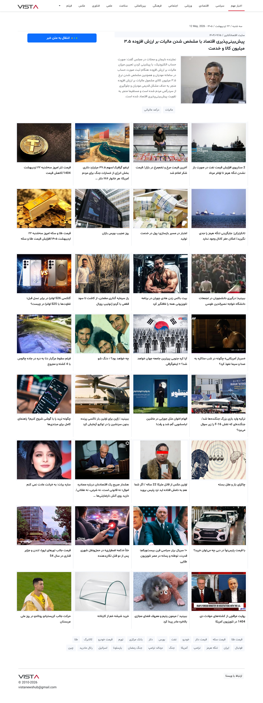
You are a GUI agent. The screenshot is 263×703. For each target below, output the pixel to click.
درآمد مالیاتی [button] (151, 110)
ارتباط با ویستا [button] (233, 676)
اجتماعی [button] (173, 6)
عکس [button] (82, 6)
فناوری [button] (96, 6)
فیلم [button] (69, 6)
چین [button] (71, 648)
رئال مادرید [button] (86, 648)
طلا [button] (76, 640)
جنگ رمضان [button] (135, 648)
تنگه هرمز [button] (212, 648)
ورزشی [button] (188, 6)
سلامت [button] (123, 6)
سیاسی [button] (220, 6)
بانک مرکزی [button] (136, 640)
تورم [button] (120, 640)
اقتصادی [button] (204, 6)
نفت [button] (174, 640)
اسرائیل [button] (102, 648)
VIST (28, 5)
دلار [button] (151, 640)
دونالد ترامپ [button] (155, 648)
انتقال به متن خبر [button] (62, 38)
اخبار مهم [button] (236, 6)
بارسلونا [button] (117, 648)
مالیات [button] (169, 110)
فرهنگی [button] (157, 6)
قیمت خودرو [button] (105, 640)
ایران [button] (226, 648)
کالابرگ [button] (88, 640)
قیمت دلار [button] (201, 640)
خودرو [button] (186, 640)
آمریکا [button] (184, 648)
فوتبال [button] (238, 648)
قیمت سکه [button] (219, 640)
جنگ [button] (172, 648)
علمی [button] (109, 6)
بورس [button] (162, 640)
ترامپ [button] (197, 648)
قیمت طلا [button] (236, 640)
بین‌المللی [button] (140, 6)
